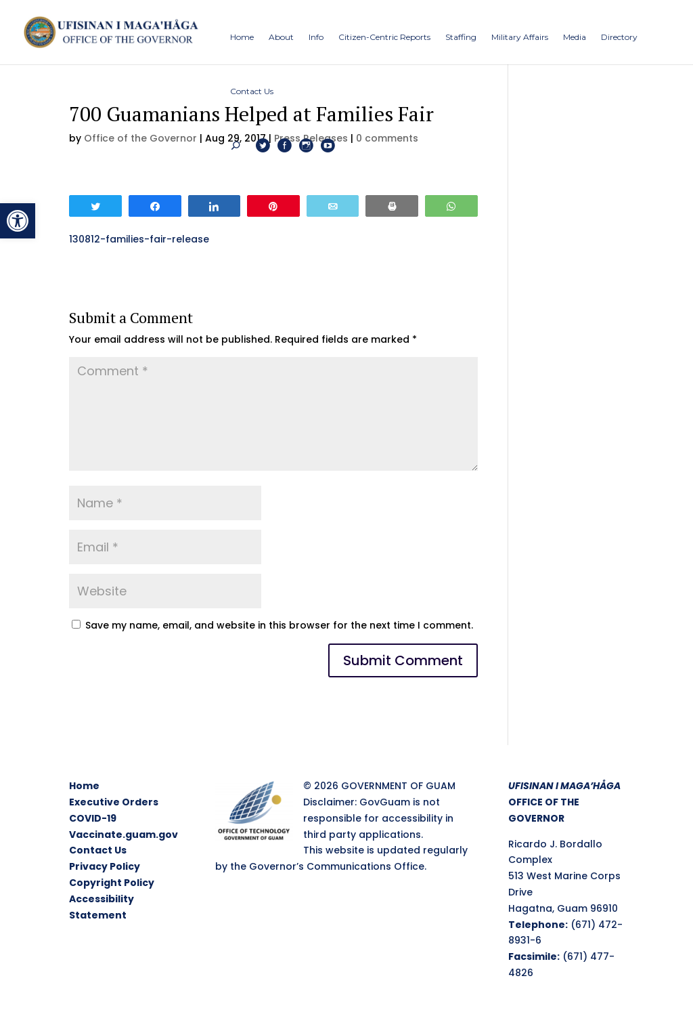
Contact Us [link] (98, 850)
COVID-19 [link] (92, 818)
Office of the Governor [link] (140, 138)
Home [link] (84, 786)
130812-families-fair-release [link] (139, 239)
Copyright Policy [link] (111, 882)
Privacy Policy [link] (104, 866)
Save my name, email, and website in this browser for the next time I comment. (279, 625)
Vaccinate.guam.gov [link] (123, 834)
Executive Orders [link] (113, 802)
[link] (17, 220)
